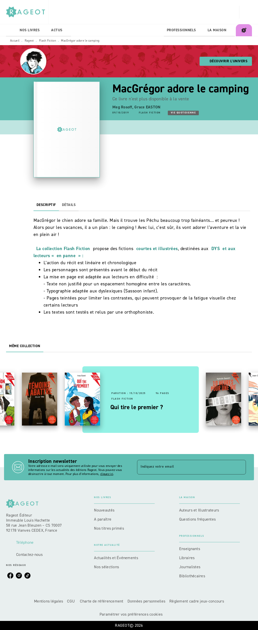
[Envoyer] (240, 467)
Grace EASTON (147, 107)
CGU (71, 601)
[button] (226, 61)
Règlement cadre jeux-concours (196, 601)
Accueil (14, 41)
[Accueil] (27, 12)
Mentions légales (48, 601)
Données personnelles (146, 601)
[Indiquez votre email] (185, 467)
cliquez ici (106, 474)
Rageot (29, 41)
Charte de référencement (101, 601)
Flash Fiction (47, 41)
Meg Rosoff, (123, 107)
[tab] (11, 30)
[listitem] (10, 575)
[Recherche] (245, 12)
